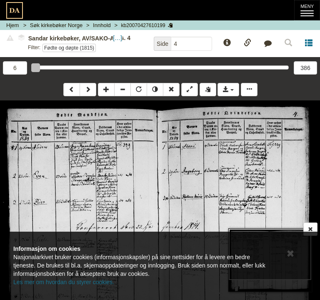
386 (305, 68)
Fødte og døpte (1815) (69, 48)
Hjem (12, 25)
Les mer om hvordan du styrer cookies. (63, 282)
